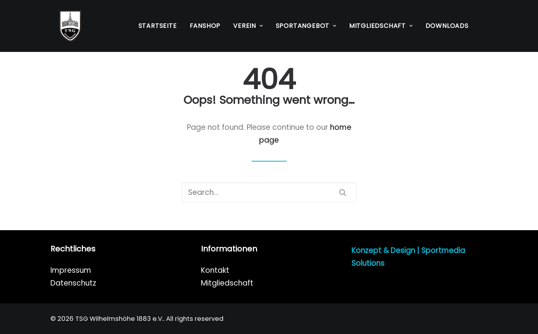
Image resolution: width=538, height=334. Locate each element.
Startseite (157, 25)
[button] (343, 192)
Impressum (70, 270)
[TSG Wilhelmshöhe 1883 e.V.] (61, 25)
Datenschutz (73, 283)
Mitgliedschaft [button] (381, 25)
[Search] (269, 192)
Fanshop (205, 25)
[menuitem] (157, 26)
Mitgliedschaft (227, 283)
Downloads (447, 25)
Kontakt (215, 270)
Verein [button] (248, 25)
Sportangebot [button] (306, 25)
